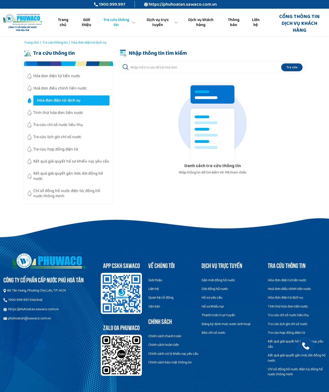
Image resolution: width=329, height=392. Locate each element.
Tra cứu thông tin (116, 22)
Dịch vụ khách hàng (200, 22)
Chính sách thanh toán (164, 336)
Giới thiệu (86, 22)
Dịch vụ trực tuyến (158, 22)
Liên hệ (256, 22)
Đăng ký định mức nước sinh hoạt (226, 324)
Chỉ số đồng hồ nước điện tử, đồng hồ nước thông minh (295, 371)
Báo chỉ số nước (213, 333)
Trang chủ (63, 22)
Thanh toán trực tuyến (218, 315)
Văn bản (154, 306)
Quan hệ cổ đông (160, 297)
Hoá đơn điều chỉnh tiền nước (289, 289)
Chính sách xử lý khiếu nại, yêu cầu (173, 354)
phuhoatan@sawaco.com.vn (29, 318)
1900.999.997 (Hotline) (25, 300)
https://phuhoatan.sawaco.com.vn (183, 4)
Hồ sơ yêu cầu (212, 297)
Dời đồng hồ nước (215, 289)
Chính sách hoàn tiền (163, 345)
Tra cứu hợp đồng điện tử (286, 333)
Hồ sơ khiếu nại (213, 306)
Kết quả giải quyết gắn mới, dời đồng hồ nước (297, 358)
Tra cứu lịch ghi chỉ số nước (288, 324)
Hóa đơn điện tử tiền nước (287, 280)
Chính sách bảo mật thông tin (170, 362)
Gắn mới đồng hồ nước (218, 280)
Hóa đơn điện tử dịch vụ (285, 297)
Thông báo (233, 22)
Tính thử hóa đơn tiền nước (288, 306)
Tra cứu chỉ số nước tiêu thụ (288, 315)
